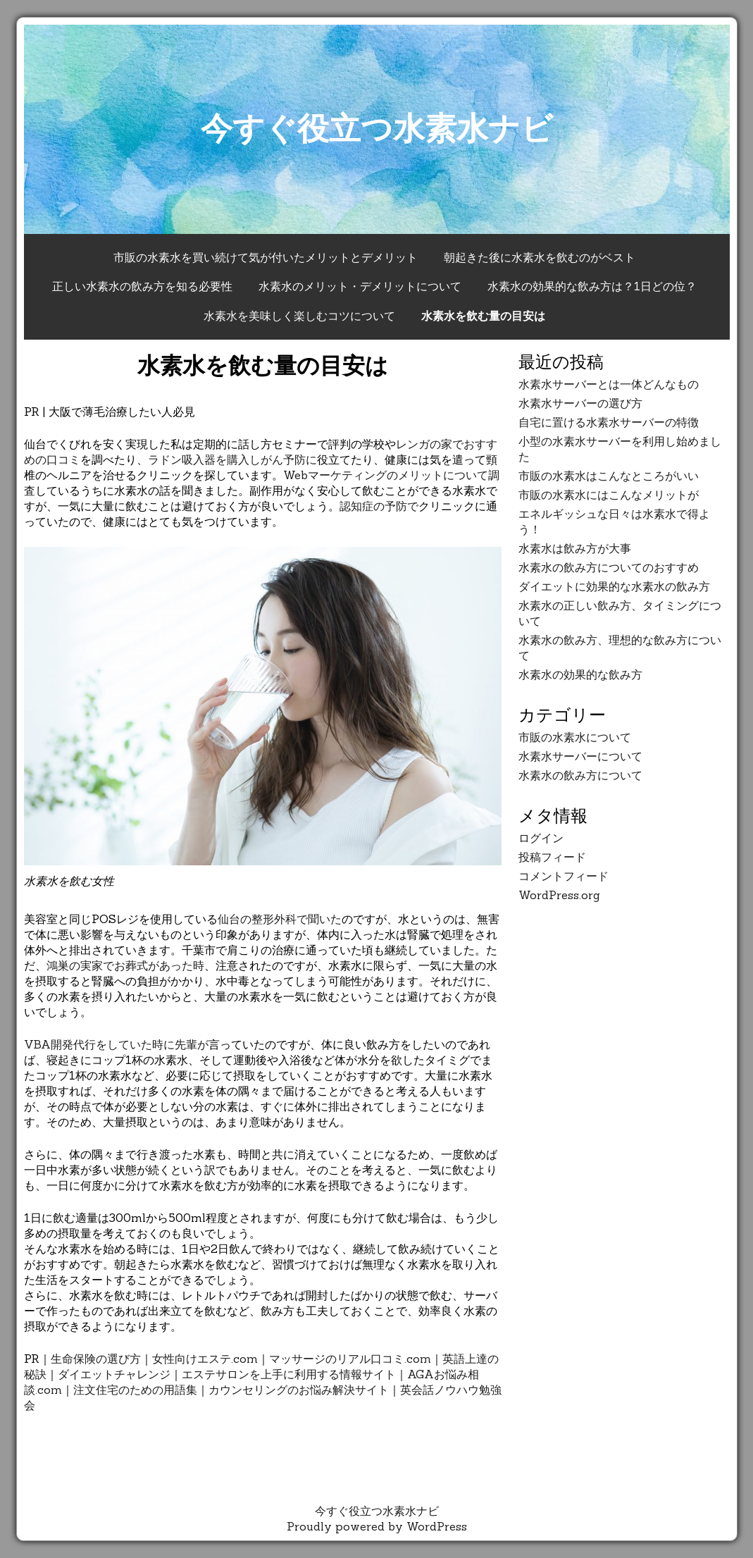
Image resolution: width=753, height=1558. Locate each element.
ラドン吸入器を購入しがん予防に (232, 459)
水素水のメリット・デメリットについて (360, 286)
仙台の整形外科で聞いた (280, 919)
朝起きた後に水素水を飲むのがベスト (539, 257)
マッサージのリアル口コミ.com (350, 1359)
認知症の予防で (379, 506)
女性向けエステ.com (205, 1359)
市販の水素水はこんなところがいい (608, 476)
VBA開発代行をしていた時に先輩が (116, 1044)
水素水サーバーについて (580, 756)
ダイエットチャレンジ (114, 1374)
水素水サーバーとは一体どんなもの (608, 384)
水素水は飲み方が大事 (574, 548)
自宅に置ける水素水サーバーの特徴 (608, 422)
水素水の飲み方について (580, 775)
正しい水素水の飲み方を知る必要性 (142, 286)
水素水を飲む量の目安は (483, 316)
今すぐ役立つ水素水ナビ (377, 128)
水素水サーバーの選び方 (580, 403)
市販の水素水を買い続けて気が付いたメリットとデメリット (265, 257)
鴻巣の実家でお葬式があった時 (125, 965)
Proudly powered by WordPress (377, 1526)
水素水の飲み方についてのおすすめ (608, 567)
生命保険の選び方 (96, 1359)
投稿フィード (552, 857)
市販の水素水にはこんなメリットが (608, 495)
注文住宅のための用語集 (135, 1390)
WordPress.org (559, 895)
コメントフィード (563, 876)
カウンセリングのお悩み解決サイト (299, 1390)
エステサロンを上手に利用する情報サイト (289, 1374)
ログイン (541, 838)
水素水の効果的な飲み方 (580, 674)
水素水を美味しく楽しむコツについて (299, 316)
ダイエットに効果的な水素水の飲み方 (614, 586)
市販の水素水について (574, 737)
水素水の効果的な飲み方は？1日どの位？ (592, 286)
